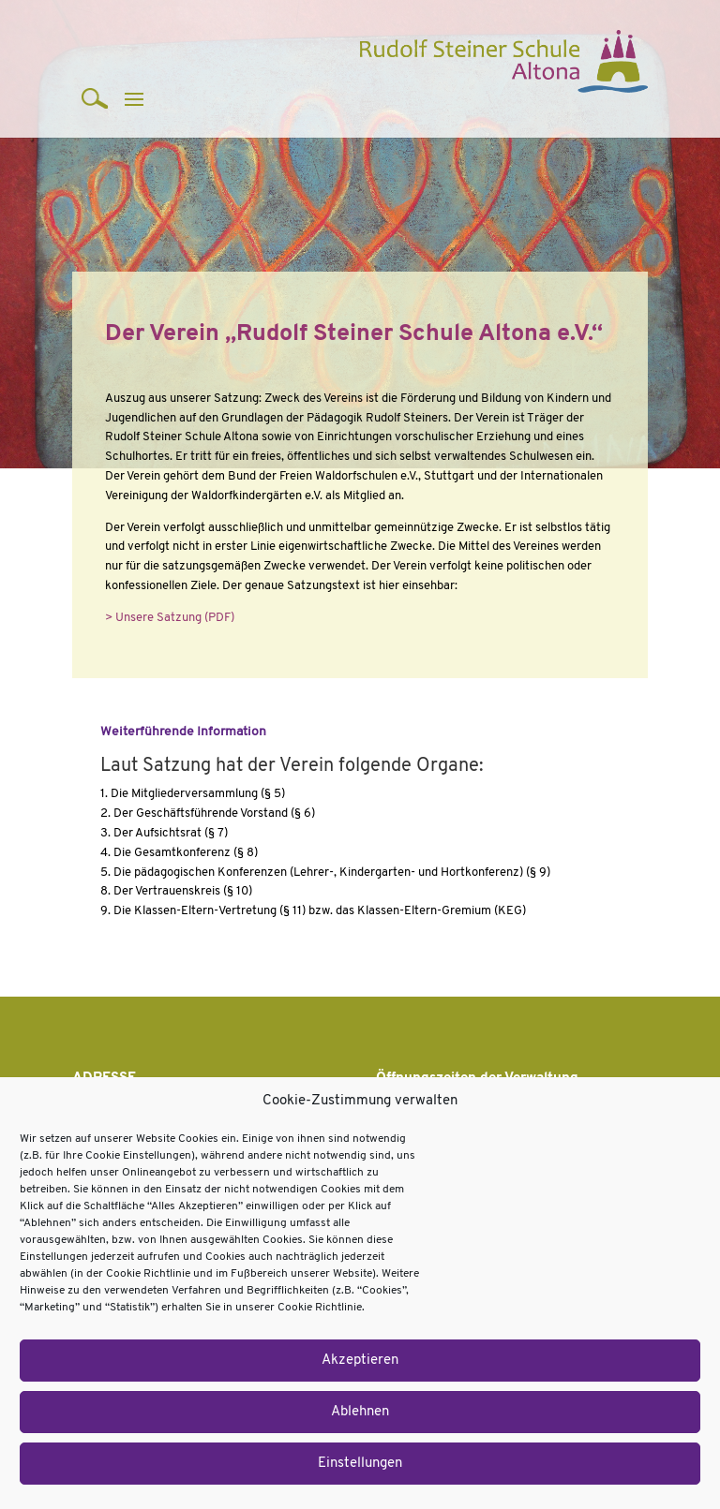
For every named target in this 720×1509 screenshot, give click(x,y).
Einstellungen (360, 1464)
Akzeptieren (360, 1361)
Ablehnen (360, 1412)
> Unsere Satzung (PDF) (169, 618)
